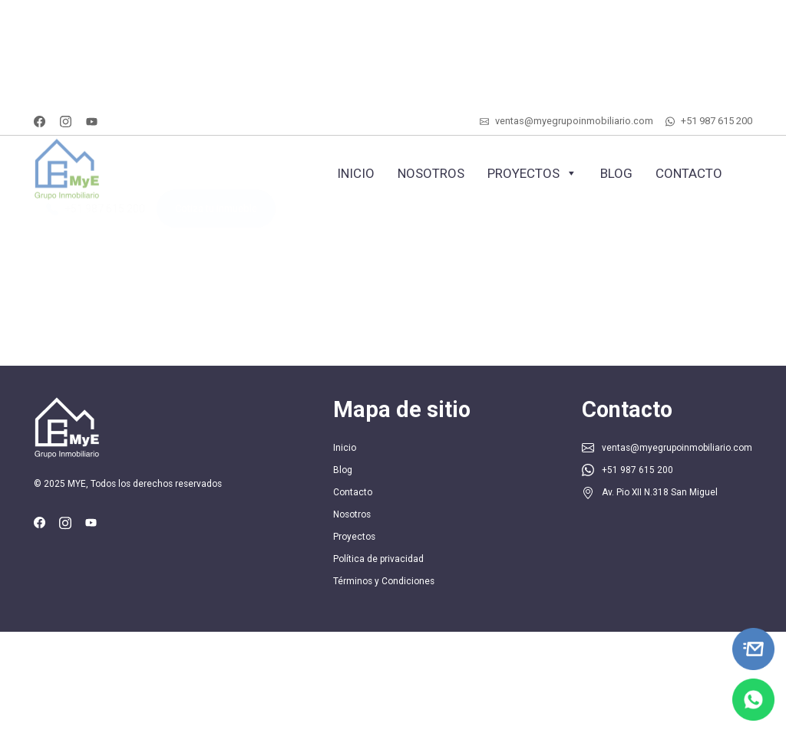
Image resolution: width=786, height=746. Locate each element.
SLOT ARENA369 (5, 0)
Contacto (689, 173)
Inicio (356, 173)
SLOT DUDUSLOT (5, 32)
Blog (616, 173)
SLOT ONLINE (4, 16)
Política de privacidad (378, 559)
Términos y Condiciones (383, 581)
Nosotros (431, 173)
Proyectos (532, 173)
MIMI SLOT (4, 64)
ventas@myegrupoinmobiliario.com (574, 121)
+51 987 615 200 (716, 121)
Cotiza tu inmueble (216, 217)
